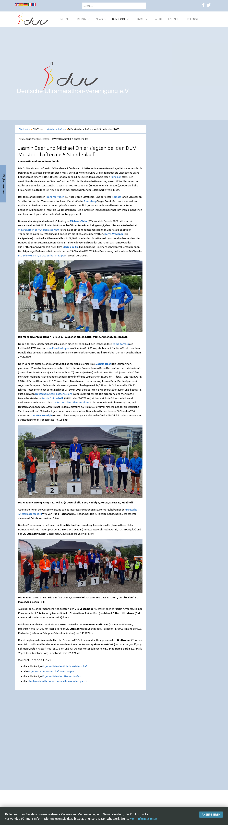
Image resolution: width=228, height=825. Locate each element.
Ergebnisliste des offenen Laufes (61, 676)
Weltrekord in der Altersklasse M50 (38, 229)
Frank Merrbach (55, 196)
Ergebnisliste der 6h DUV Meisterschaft (65, 666)
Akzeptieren (211, 820)
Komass (116, 196)
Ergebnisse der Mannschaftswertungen (51, 671)
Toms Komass (120, 343)
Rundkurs (116, 176)
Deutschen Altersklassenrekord (53, 393)
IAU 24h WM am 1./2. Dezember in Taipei (41, 255)
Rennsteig (90, 201)
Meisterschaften (41, 139)
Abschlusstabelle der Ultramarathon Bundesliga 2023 (58, 681)
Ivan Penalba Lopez (58, 348)
